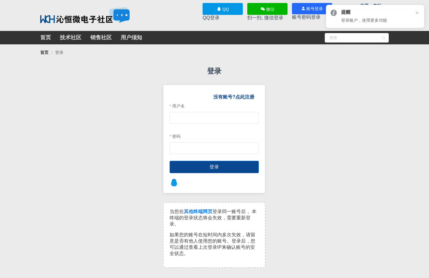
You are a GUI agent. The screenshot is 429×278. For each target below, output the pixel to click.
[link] (44, 52)
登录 (59, 52)
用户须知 (131, 37)
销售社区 (101, 37)
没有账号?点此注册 (230, 96)
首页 (45, 37)
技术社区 (70, 37)
